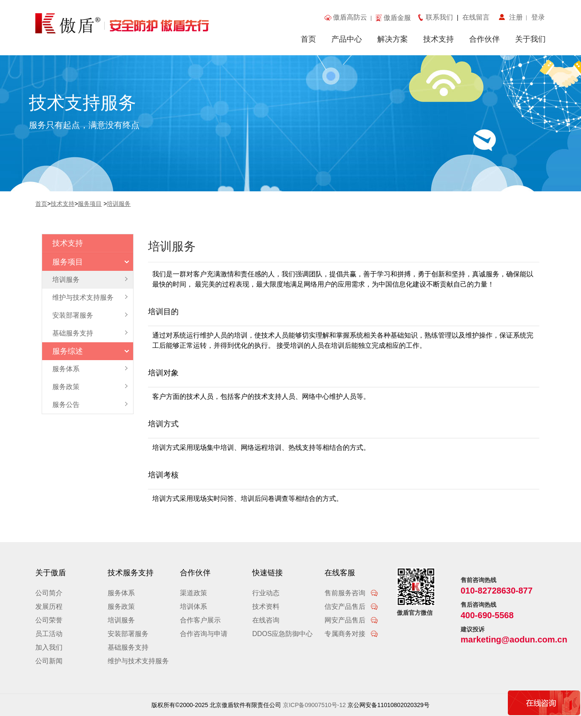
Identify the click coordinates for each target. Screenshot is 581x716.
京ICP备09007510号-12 (314, 705)
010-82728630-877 (497, 590)
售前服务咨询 (351, 593)
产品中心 (346, 39)
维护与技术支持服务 (138, 661)
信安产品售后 (351, 606)
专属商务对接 (351, 633)
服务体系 (121, 593)
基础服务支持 (128, 647)
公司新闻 (49, 661)
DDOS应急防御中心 (282, 633)
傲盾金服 (397, 17)
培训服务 (119, 203)
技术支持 (438, 39)
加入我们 (49, 647)
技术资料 (265, 606)
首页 (308, 39)
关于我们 (530, 39)
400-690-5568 (487, 615)
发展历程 (49, 606)
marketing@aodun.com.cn (514, 639)
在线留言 (474, 17)
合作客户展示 (200, 620)
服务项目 (90, 203)
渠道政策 (193, 593)
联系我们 (441, 17)
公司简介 (49, 593)
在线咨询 (265, 620)
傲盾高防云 (350, 17)
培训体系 (193, 606)
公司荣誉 (49, 620)
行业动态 (265, 593)
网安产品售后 (351, 620)
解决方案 (392, 39)
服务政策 (121, 606)
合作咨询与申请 (204, 633)
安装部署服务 (128, 633)
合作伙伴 (484, 39)
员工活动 (49, 633)
